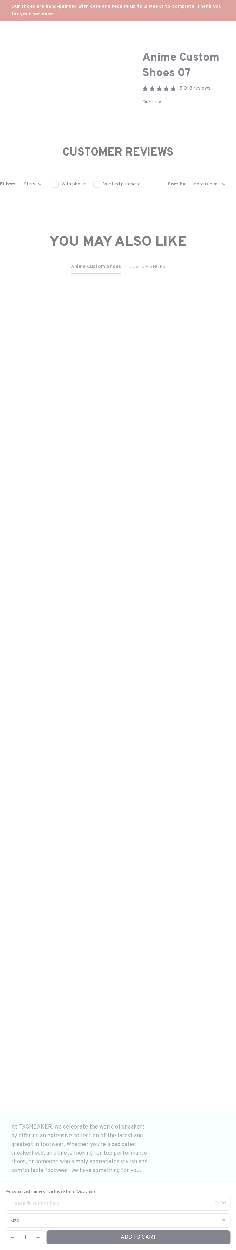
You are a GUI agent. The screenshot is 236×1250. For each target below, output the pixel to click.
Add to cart (138, 1237)
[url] (118, 10)
